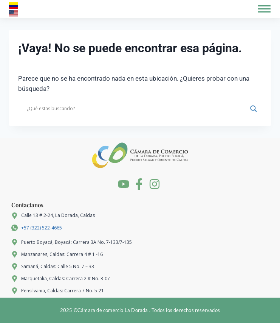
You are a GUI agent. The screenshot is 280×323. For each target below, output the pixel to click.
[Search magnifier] (253, 108)
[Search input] (136, 108)
